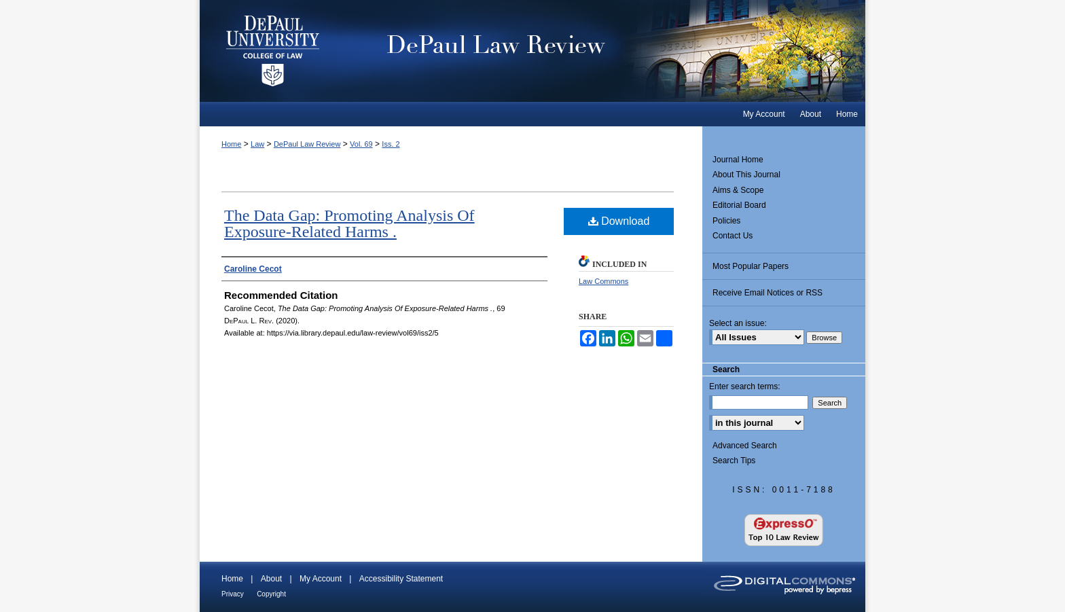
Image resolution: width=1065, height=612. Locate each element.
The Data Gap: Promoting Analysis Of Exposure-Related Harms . (349, 223)
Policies (726, 221)
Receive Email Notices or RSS (767, 293)
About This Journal (746, 174)
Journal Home (737, 159)
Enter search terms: (744, 386)
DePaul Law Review (606, 51)
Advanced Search (744, 445)
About (271, 578)
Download (619, 221)
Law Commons (603, 281)
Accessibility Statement (401, 578)
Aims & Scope (737, 190)
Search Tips (733, 460)
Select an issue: (738, 323)
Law (257, 144)
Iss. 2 (390, 144)
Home (231, 144)
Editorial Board (739, 205)
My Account (321, 578)
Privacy (232, 594)
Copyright (271, 594)
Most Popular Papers (750, 266)
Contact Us (732, 235)
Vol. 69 (361, 144)
